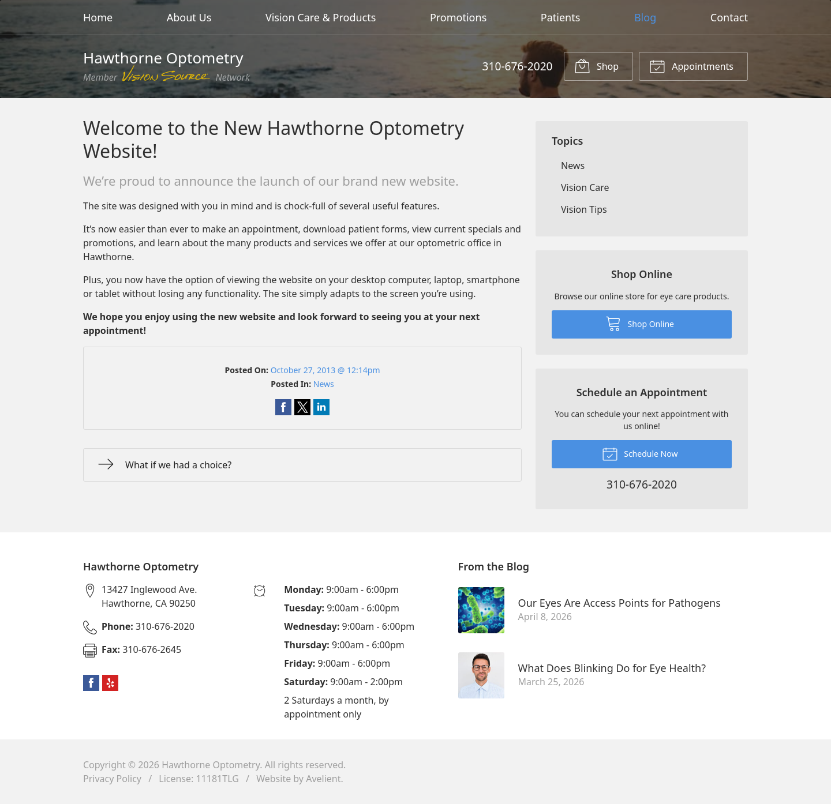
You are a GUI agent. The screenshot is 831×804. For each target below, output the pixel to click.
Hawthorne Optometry (211, 764)
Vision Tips (584, 209)
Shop (596, 66)
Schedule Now (640, 453)
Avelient (323, 778)
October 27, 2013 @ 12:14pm (325, 370)
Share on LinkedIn (321, 407)
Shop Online (639, 323)
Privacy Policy (112, 778)
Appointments (691, 66)
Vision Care (585, 187)
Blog (645, 17)
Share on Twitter (302, 407)
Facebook (91, 683)
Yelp (110, 683)
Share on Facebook (283, 407)
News (323, 383)
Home (98, 17)
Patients (561, 17)
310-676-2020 (517, 66)
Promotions (458, 17)
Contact (729, 17)
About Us (189, 17)
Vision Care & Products (320, 17)
